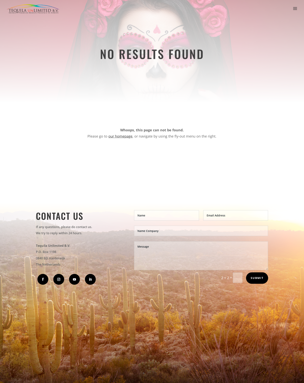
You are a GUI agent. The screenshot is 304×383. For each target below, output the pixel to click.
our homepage (120, 136)
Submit (257, 278)
